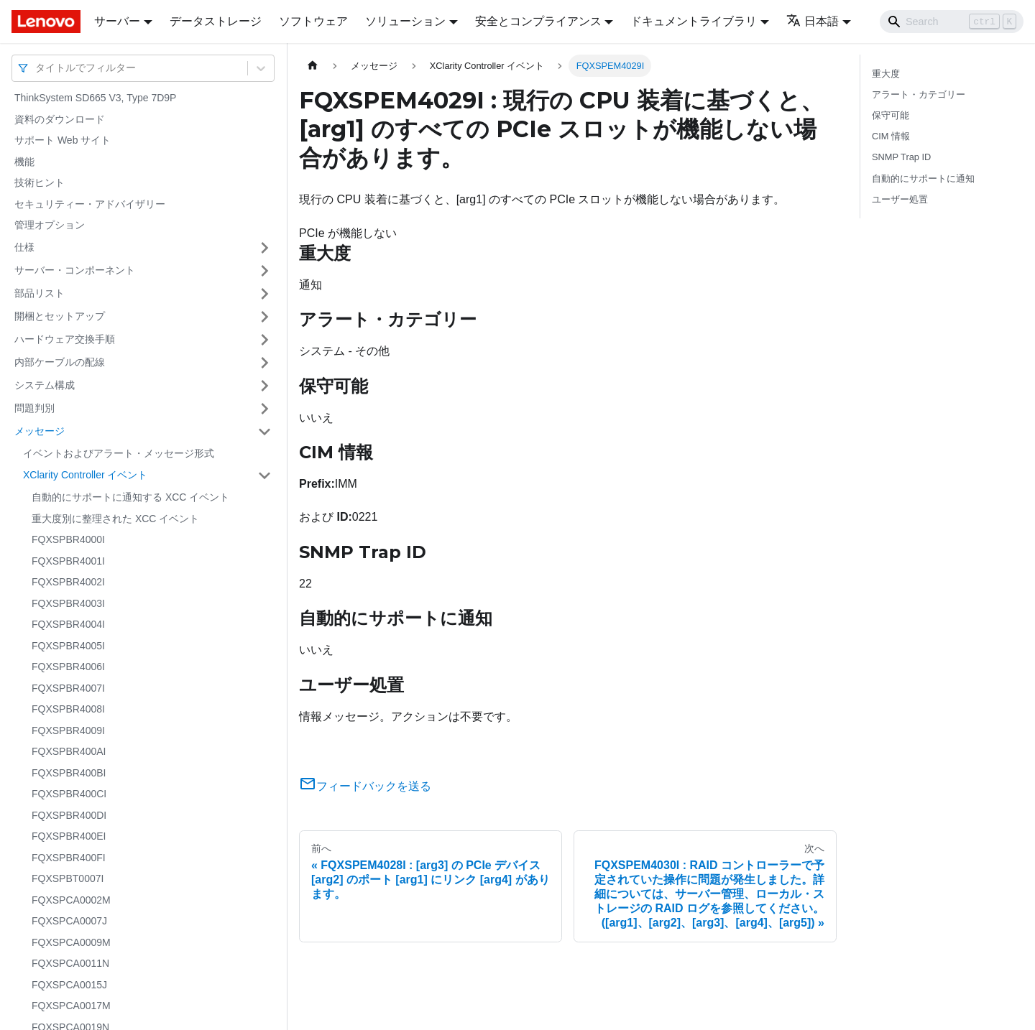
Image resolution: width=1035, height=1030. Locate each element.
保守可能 (890, 115)
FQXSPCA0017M (71, 1005)
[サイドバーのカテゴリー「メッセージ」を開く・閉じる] (264, 431)
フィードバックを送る (365, 786)
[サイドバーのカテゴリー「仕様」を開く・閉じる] (264, 247)
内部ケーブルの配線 (59, 362)
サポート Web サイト (62, 140)
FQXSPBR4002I (68, 582)
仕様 (24, 247)
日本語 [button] (812, 21)
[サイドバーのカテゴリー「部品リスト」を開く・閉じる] (264, 293)
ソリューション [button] (405, 21)
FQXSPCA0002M (71, 900)
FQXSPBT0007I (68, 878)
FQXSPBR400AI (69, 751)
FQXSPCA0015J (69, 984)
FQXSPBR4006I (68, 666)
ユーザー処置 (900, 199)
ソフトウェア (313, 21)
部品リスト (39, 293)
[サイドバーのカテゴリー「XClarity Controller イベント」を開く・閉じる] (264, 475)
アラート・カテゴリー (918, 94)
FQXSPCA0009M (71, 942)
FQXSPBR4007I (68, 688)
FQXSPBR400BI (69, 773)
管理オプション (49, 225)
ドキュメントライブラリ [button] (693, 21)
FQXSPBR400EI (69, 836)
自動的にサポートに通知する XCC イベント (130, 497)
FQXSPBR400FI (69, 857)
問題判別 (34, 408)
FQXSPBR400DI (69, 815)
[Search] (952, 21)
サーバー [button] (117, 21)
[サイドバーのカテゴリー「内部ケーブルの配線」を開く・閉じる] (264, 362)
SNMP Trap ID (901, 157)
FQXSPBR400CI (69, 793)
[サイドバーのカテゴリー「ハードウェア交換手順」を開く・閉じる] (264, 339)
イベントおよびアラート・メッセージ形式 (118, 453)
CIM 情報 (891, 136)
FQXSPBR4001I (68, 561)
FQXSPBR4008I (68, 709)
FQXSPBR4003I (68, 603)
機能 (24, 161)
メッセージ (39, 431)
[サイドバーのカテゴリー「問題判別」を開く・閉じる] (264, 408)
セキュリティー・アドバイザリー (89, 204)
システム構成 (44, 385)
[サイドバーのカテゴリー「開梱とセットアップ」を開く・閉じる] (264, 316)
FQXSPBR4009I (68, 730)
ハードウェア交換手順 (64, 339)
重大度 (886, 73)
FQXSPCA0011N (70, 963)
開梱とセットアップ (59, 316)
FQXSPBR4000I (68, 539)
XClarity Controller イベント (85, 475)
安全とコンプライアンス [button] (538, 21)
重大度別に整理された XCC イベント (115, 518)
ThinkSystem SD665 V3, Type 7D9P (95, 97)
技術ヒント (39, 182)
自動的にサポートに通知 (923, 178)
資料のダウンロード (59, 119)
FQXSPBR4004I (68, 624)
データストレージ (216, 21)
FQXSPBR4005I (68, 645)
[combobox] (36, 68)
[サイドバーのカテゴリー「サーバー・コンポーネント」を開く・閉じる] (264, 270)
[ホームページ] (312, 66)
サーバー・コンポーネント (74, 270)
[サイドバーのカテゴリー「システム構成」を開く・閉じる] (264, 385)
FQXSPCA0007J (69, 921)
